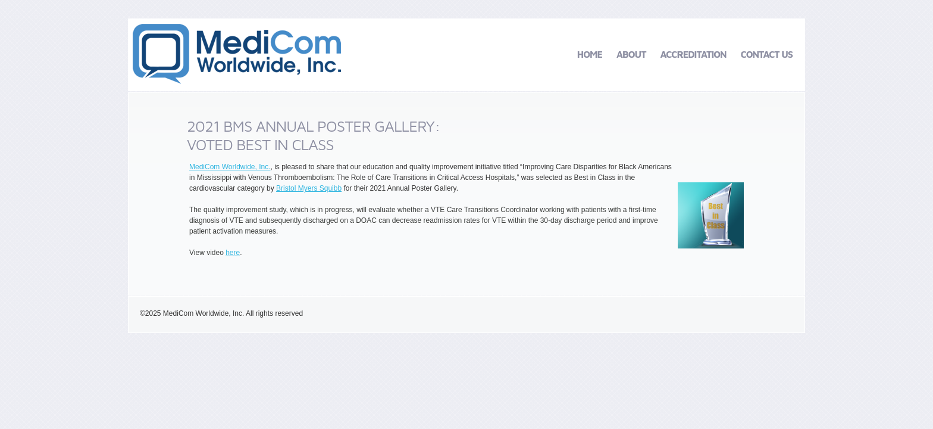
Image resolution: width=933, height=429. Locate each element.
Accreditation (693, 54)
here (233, 252)
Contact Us (767, 54)
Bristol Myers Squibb (309, 188)
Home (589, 54)
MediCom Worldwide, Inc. (230, 167)
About (631, 54)
